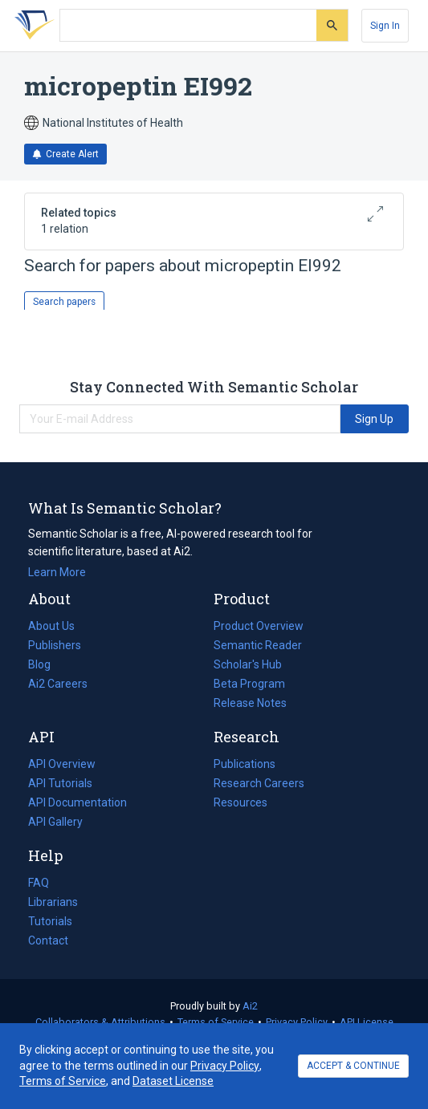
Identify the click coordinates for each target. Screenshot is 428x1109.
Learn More (57, 572)
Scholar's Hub (248, 664)
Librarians (53, 902)
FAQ (38, 882)
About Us (51, 625)
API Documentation (77, 802)
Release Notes (250, 703)
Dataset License (173, 1080)
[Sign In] (385, 26)
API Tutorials (60, 783)
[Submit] (332, 25)
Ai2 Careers (58, 683)
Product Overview (259, 625)
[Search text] (188, 25)
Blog (45, 664)
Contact (48, 940)
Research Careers (259, 783)
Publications (244, 764)
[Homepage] (31, 25)
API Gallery (55, 821)
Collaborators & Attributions (100, 1022)
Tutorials (50, 921)
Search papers (64, 301)
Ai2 (250, 1006)
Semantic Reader (258, 645)
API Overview (62, 764)
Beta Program (249, 683)
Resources (240, 802)
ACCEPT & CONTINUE (353, 1065)
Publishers (54, 645)
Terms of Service (215, 1022)
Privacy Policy (297, 1022)
